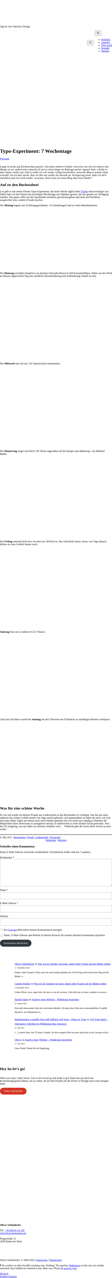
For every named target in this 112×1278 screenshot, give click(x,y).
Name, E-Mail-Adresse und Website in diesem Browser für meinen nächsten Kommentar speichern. (54, 935)
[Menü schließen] (98, 33)
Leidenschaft (41, 837)
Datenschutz (55, 1260)
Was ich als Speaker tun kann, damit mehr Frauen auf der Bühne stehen (74, 964)
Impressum (42, 1260)
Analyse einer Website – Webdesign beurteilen (55, 999)
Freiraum (4, 158)
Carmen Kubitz (22, 983)
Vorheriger (50, 840)
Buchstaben (19, 837)
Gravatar (12, 929)
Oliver (18, 1039)
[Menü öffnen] (90, 42)
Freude (30, 837)
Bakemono (74, 1265)
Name (4, 890)
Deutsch (4, 1273)
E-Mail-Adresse (9, 903)
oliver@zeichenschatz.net (13, 1233)
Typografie (55, 837)
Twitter (84, 191)
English (4, 1276)
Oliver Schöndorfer (24, 964)
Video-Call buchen (13, 1091)
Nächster (62, 840)
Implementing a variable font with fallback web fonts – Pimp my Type (50, 1019)
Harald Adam (21, 999)
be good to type (69, 1268)
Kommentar (7, 857)
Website (4, 916)
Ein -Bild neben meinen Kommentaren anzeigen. (33, 929)
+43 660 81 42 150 (14, 1230)
